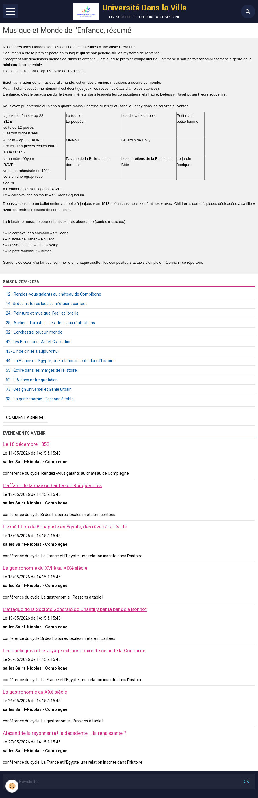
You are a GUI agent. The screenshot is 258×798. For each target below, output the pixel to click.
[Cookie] (12, 786)
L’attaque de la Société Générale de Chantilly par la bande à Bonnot (75, 609)
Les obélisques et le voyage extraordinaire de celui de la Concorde (74, 650)
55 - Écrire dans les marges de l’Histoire (41, 370)
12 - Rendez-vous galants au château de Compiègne (53, 294)
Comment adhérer (25, 417)
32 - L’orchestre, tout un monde (34, 332)
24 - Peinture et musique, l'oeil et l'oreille (42, 313)
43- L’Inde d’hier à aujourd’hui (32, 351)
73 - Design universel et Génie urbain (39, 389)
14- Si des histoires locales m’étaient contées (47, 303)
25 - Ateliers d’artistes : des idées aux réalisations (50, 322)
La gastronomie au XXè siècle (35, 692)
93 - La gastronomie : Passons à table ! (40, 399)
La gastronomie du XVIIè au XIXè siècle (45, 568)
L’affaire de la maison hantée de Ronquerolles (52, 485)
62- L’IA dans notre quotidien (32, 379)
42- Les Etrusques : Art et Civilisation (39, 341)
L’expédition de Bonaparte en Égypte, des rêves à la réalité (65, 527)
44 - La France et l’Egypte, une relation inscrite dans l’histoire (60, 360)
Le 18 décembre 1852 (26, 444)
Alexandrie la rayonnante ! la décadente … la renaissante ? (64, 733)
